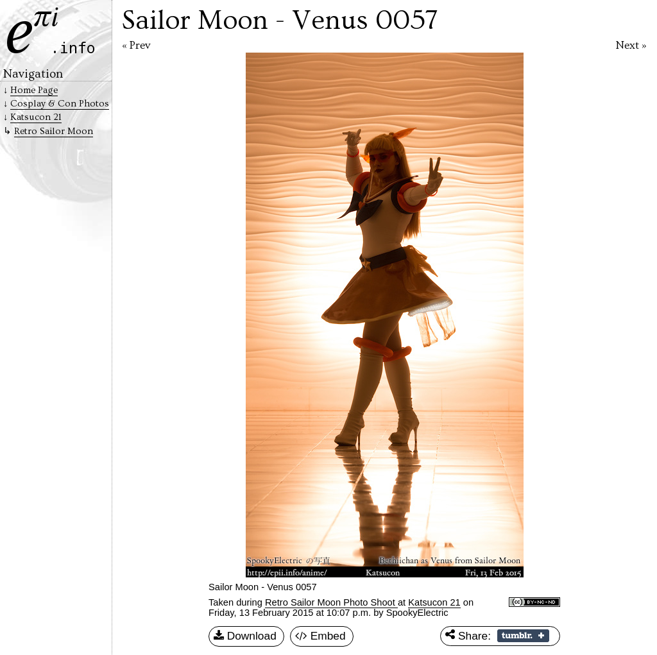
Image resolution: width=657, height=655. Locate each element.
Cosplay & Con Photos (59, 103)
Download (245, 636)
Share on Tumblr (523, 635)
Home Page (34, 90)
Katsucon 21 (434, 602)
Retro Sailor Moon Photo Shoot (331, 602)
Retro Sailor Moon (53, 131)
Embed (320, 636)
